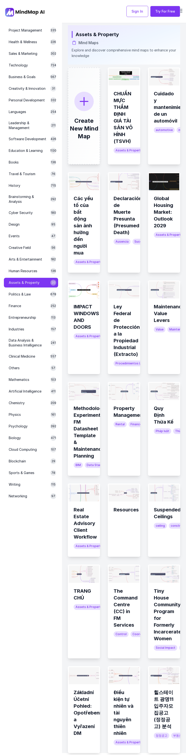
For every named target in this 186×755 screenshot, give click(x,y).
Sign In (137, 11)
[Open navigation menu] (180, 11)
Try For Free (165, 11)
